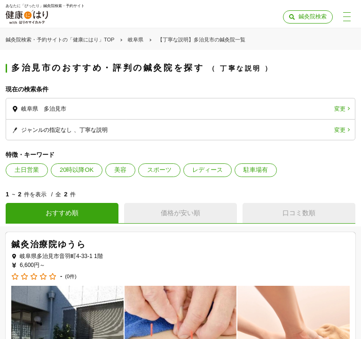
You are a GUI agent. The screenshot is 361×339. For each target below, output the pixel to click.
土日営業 (27, 169)
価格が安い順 (180, 213)
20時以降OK (77, 169)
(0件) (70, 276)
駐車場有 (255, 169)
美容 (120, 169)
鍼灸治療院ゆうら (48, 244)
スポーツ (159, 169)
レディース (207, 169)
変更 (339, 109)
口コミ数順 (299, 213)
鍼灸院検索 (312, 16)
